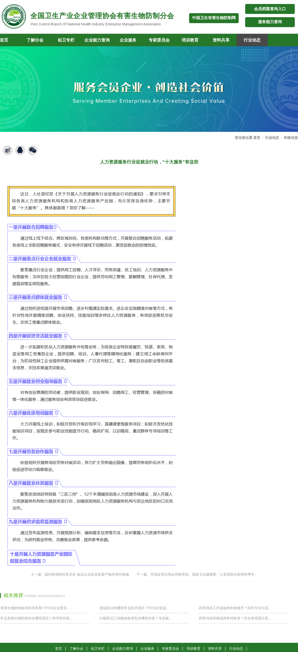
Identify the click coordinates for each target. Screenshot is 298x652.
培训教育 (190, 40)
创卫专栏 (66, 40)
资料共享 (221, 40)
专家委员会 (159, 40)
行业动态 (252, 40)
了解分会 (35, 40)
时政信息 (291, 138)
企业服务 (128, 40)
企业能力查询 (97, 40)
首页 (256, 138)
